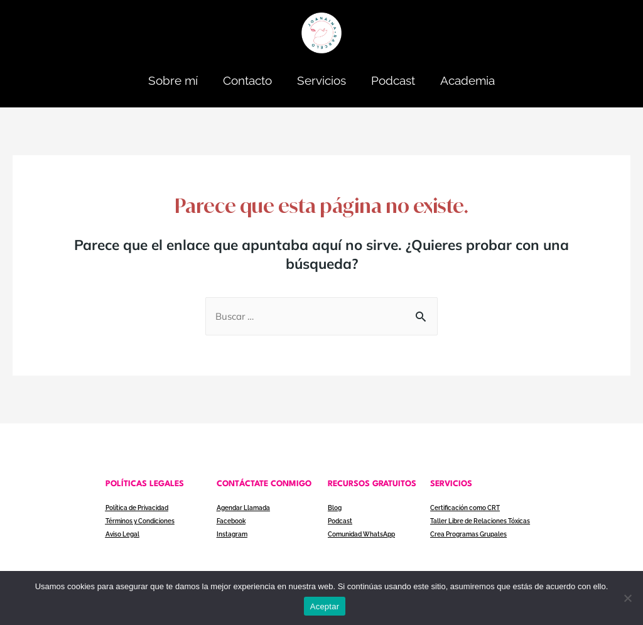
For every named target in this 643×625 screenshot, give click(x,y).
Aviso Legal (122, 534)
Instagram (232, 534)
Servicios (321, 80)
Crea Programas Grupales (468, 534)
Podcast (393, 80)
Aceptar (325, 606)
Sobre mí (173, 80)
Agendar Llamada (243, 507)
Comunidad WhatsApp (361, 534)
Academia (467, 80)
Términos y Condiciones (140, 521)
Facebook (231, 521)
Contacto (247, 80)
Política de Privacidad (136, 507)
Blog (335, 507)
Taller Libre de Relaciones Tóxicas (480, 521)
